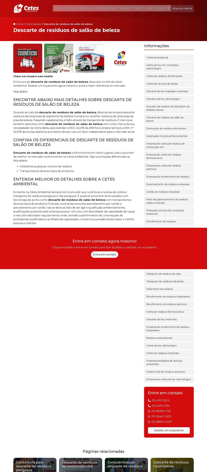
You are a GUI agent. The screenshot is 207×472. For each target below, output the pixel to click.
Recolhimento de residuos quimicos (166, 304)
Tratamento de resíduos (159, 289)
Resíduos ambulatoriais (159, 338)
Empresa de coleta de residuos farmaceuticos (163, 156)
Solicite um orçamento (169, 430)
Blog (138, 8)
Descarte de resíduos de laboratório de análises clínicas (168, 108)
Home (19, 24)
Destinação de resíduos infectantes (166, 128)
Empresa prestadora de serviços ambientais (164, 362)
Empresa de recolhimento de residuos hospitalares (167, 329)
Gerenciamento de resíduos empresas (167, 184)
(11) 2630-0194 (161, 405)
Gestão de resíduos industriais (163, 191)
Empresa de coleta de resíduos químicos (163, 167)
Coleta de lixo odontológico (161, 345)
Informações (34, 24)
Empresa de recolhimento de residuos (167, 176)
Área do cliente (182, 8)
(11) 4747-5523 (160, 400)
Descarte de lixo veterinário (161, 319)
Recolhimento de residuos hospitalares (168, 296)
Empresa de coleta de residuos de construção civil (165, 145)
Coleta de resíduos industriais (162, 353)
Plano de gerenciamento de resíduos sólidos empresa (167, 201)
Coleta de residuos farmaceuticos (165, 311)
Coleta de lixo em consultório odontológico (162, 67)
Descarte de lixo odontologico (163, 98)
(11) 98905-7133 (161, 411)
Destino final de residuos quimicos (165, 371)
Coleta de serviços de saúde (162, 83)
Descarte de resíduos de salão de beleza (165, 119)
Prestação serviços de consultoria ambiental (165, 212)
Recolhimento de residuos (161, 221)
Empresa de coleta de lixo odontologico (168, 379)
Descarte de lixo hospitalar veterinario (167, 91)
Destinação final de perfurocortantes (167, 136)
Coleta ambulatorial (157, 57)
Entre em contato (104, 254)
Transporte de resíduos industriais (165, 281)
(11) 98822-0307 (162, 421)
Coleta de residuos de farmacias (164, 76)
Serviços (124, 8)
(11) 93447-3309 (161, 416)
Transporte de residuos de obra (163, 273)
